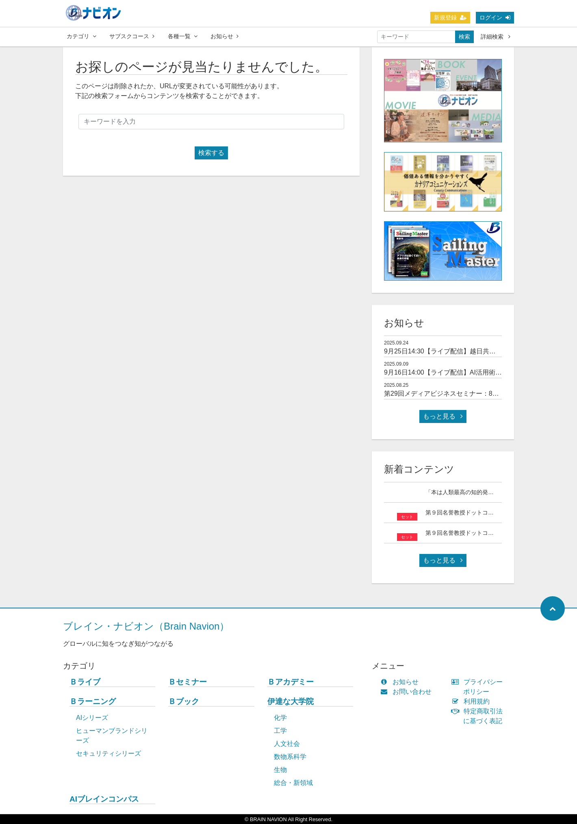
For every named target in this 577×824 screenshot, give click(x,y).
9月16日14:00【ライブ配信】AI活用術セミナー (452, 372)
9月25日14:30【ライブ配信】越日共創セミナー (453, 351)
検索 (464, 36)
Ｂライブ (84, 682)
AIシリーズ (92, 717)
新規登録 (450, 17)
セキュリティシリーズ (108, 753)
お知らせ (224, 36)
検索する (211, 152)
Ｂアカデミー (290, 682)
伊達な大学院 (290, 701)
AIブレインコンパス (104, 799)
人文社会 (287, 743)
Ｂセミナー (187, 682)
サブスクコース (131, 36)
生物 (280, 769)
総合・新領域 (293, 782)
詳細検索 (495, 36)
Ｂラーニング (92, 701)
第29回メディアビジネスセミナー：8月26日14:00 (456, 393)
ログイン (494, 17)
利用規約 (472, 701)
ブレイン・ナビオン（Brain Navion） (146, 626)
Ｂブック (183, 701)
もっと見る (443, 416)
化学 (280, 717)
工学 (280, 730)
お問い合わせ (408, 691)
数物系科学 (290, 756)
